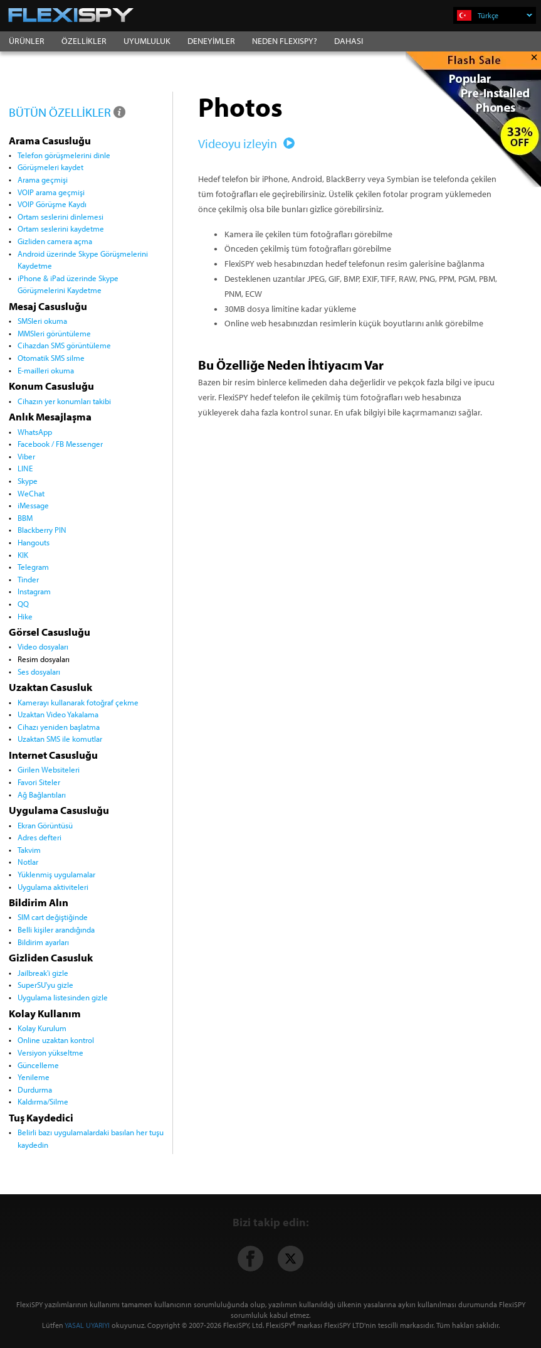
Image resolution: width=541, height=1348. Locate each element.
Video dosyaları (43, 646)
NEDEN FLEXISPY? (284, 40)
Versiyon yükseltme (50, 1052)
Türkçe (505, 15)
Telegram (33, 567)
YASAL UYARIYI (87, 1325)
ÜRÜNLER (27, 40)
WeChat (31, 493)
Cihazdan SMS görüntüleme (64, 345)
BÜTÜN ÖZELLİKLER (68, 112)
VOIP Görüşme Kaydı (52, 204)
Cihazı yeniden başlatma (59, 727)
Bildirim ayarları (43, 942)
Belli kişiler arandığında (56, 929)
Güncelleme (38, 1065)
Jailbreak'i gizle (43, 973)
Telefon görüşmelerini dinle (64, 155)
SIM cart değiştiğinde (53, 917)
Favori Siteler (39, 782)
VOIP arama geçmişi (51, 192)
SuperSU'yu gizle (45, 985)
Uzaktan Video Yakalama (58, 714)
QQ (23, 604)
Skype (28, 481)
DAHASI (348, 40)
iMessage (33, 505)
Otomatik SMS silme (51, 358)
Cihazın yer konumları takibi (64, 401)
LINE (25, 468)
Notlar (28, 862)
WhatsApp (35, 432)
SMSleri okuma (42, 321)
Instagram (34, 591)
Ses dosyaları (39, 671)
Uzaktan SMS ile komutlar (60, 739)
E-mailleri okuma (46, 370)
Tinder (28, 579)
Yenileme (34, 1077)
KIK (23, 555)
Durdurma (35, 1089)
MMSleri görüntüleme (54, 333)
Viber (26, 456)
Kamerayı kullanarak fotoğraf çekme (78, 702)
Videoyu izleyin (244, 143)
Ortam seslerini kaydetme (61, 228)
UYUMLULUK (147, 40)
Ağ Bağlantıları (42, 794)
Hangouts (34, 542)
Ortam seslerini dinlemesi (60, 216)
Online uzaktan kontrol (56, 1040)
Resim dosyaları (44, 659)
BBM (25, 518)
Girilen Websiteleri (49, 769)
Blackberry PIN (42, 530)
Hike (25, 616)
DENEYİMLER (211, 40)
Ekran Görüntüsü (45, 825)
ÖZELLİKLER (84, 40)
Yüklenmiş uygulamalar (56, 874)
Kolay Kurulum (42, 1028)
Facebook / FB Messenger (60, 444)
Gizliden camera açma (55, 241)
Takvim (29, 850)
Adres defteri (39, 837)
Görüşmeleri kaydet (50, 167)
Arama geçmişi (43, 179)
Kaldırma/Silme (43, 1101)
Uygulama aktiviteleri (53, 887)
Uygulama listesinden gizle (63, 997)
